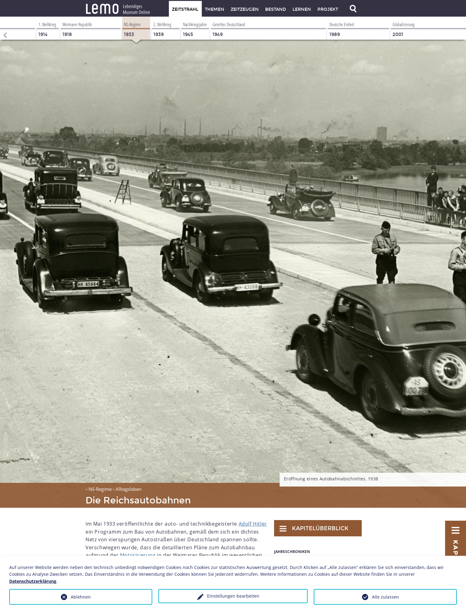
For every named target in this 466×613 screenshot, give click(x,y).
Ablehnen (81, 597)
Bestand (275, 9)
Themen (214, 9)
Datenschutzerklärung (32, 581)
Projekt (327, 9)
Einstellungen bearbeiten (233, 596)
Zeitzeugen (245, 9)
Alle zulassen (385, 597)
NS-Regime (100, 489)
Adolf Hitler (253, 523)
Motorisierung (138, 555)
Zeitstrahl (185, 9)
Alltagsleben (128, 489)
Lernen (302, 9)
